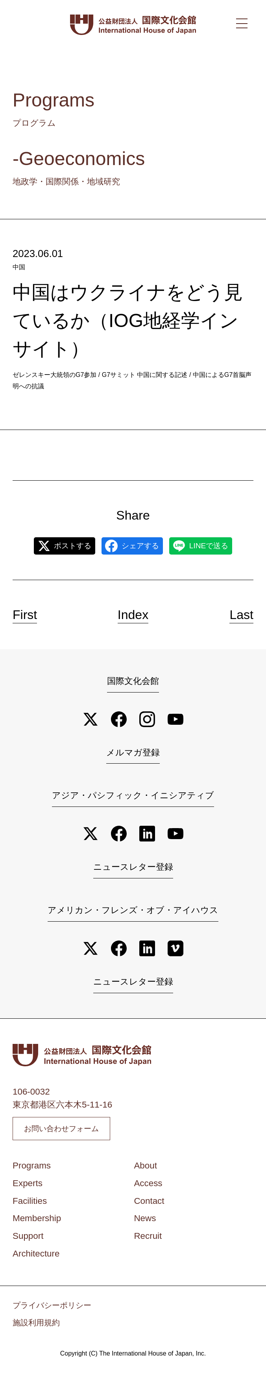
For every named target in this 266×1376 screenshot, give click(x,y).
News (145, 1222)
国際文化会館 (133, 681)
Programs (32, 1170)
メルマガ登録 (133, 752)
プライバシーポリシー (52, 1309)
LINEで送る (200, 546)
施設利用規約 (36, 1327)
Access (148, 1187)
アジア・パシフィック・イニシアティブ (133, 795)
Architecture (36, 1258)
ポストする (65, 546)
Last (241, 615)
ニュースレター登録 (133, 867)
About (145, 1170)
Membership (37, 1222)
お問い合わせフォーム (70, 1131)
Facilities (30, 1205)
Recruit (148, 1240)
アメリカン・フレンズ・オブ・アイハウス (133, 910)
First (25, 615)
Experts (27, 1187)
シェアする (132, 546)
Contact (149, 1205)
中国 (19, 267)
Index (133, 615)
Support (28, 1240)
